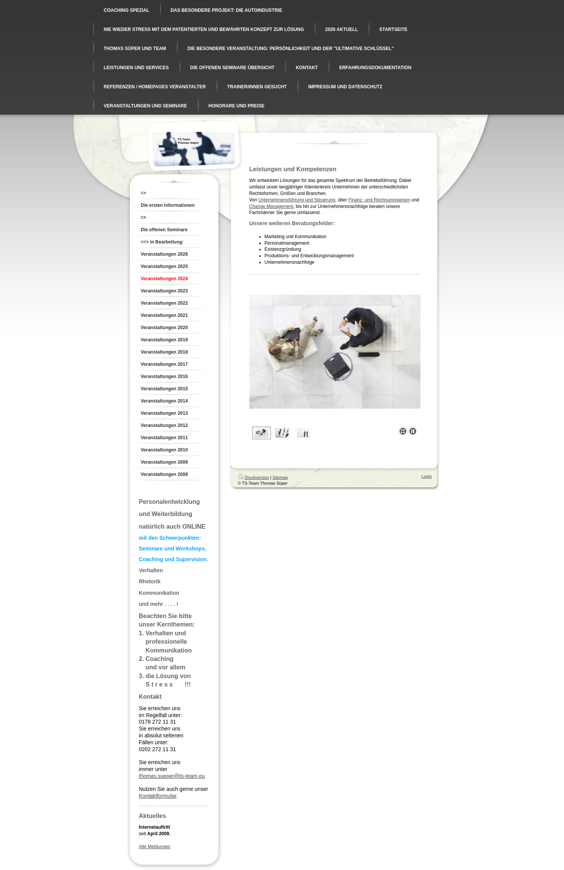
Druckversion (253, 477)
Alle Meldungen (155, 846)
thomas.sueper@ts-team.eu (172, 776)
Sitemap (280, 477)
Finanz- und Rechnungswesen (379, 200)
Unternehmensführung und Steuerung (297, 200)
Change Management (271, 206)
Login (427, 476)
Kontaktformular (157, 796)
